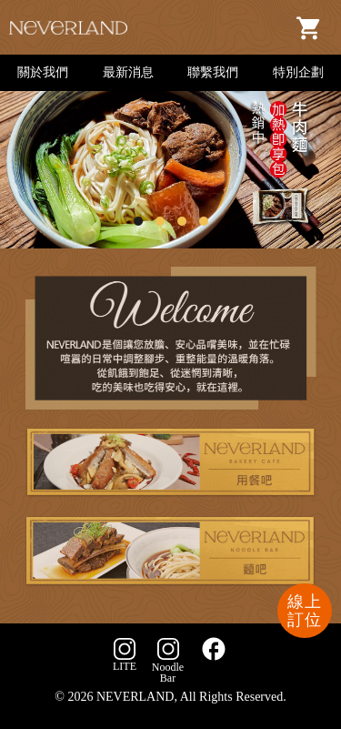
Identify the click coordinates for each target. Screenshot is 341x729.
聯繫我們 (212, 72)
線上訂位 (304, 610)
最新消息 (128, 72)
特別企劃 (298, 72)
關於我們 (42, 72)
